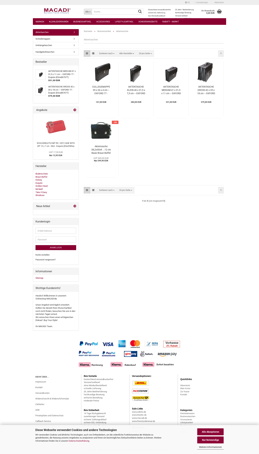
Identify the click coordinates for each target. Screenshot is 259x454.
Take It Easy (41, 192)
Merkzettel (218, 2)
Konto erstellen (43, 255)
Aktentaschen (42, 32)
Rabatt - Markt (170, 21)
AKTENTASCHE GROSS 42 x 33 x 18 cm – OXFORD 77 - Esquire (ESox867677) (206, 90)
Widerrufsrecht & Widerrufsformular (52, 398)
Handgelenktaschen (45, 52)
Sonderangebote (147, 21)
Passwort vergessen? (46, 259)
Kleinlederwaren (58, 21)
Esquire (39, 183)
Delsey (39, 180)
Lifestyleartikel (124, 21)
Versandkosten (42, 393)
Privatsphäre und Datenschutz (49, 415)
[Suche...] (88, 12)
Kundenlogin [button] (201, 2)
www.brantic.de (139, 415)
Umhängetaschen (44, 45)
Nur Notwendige (210, 440)
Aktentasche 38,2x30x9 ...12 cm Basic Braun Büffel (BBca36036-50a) (101, 150)
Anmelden (56, 247)
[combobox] (107, 53)
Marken (40, 21)
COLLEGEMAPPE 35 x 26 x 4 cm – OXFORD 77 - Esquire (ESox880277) (101, 90)
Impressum (40, 382)
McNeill (39, 189)
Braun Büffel (41, 177)
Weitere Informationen (210, 447)
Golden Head (42, 186)
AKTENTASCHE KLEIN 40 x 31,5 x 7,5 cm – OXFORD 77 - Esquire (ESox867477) (136, 90)
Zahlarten (39, 404)
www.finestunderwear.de (143, 421)
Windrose (40, 195)
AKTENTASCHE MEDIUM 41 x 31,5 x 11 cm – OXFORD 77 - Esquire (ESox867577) (171, 90)
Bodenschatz (42, 173)
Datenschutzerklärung (79, 441)
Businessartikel (82, 21)
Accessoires (103, 21)
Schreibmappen (43, 39)
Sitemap (39, 278)
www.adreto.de (139, 412)
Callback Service (43, 421)
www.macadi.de (139, 418)
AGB (37, 410)
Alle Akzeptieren (210, 431)
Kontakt (39, 387)
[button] (187, 2)
